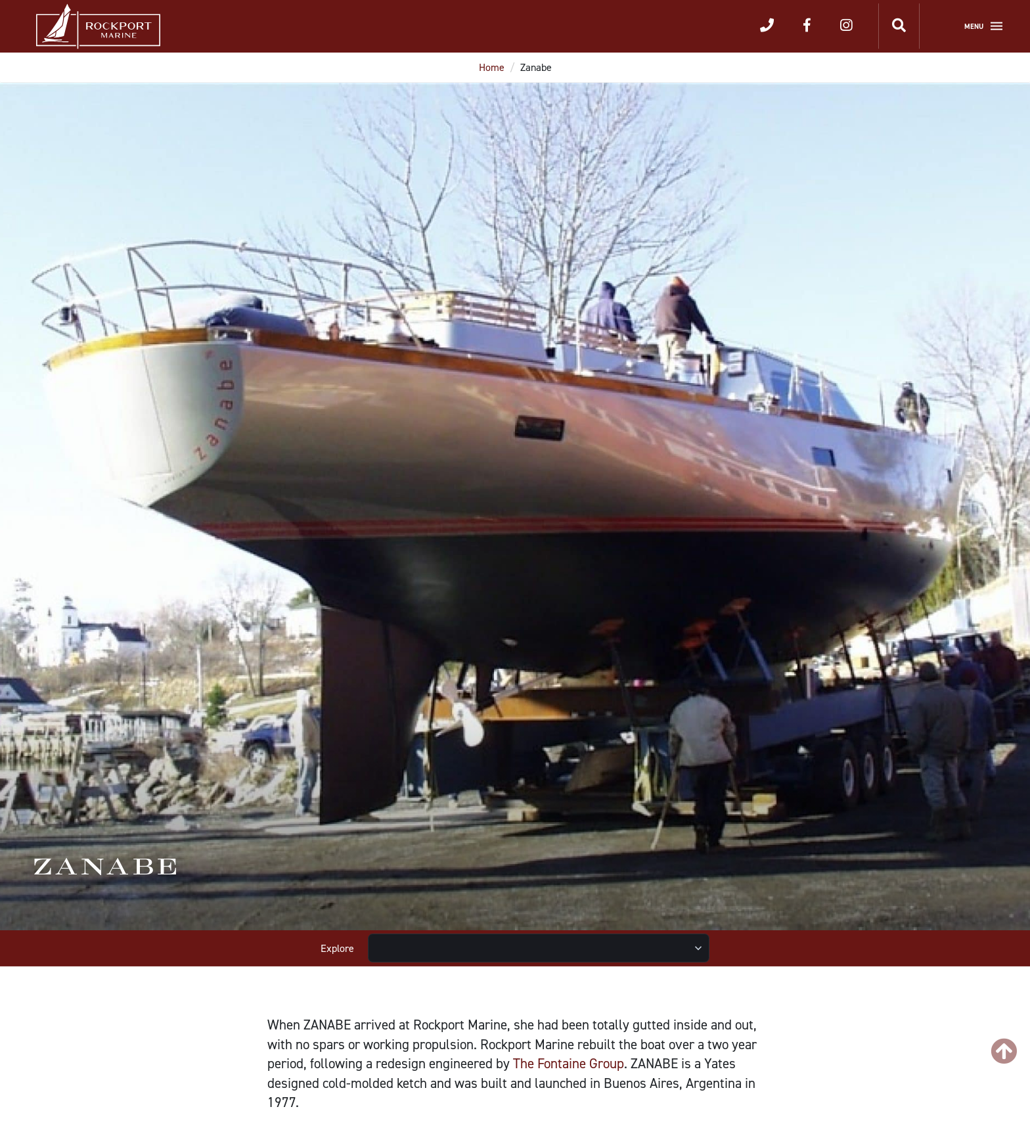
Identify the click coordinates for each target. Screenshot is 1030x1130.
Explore (337, 948)
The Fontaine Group (568, 1063)
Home (491, 67)
